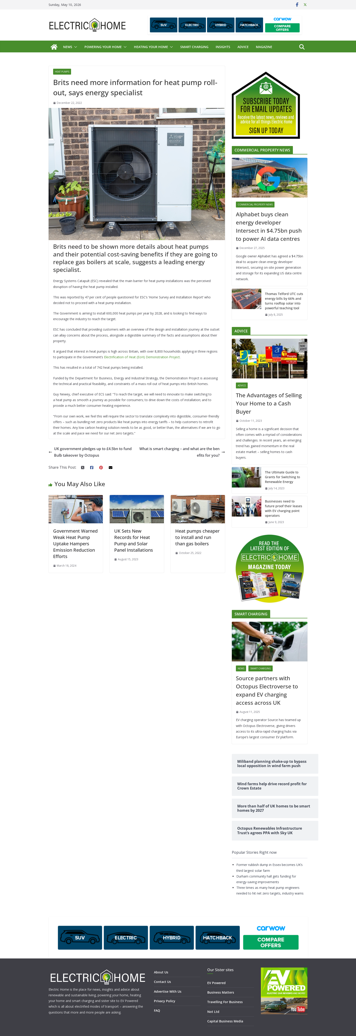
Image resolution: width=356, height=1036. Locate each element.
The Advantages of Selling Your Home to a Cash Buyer (269, 403)
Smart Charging (194, 47)
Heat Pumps (62, 71)
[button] (74, 47)
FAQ (157, 1010)
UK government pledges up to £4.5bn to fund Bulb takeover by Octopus (90, 452)
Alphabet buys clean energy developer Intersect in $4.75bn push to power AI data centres (269, 226)
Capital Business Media (225, 1021)
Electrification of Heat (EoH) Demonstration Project (142, 357)
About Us (161, 972)
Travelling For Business (225, 1002)
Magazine (264, 47)
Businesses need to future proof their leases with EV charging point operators (283, 508)
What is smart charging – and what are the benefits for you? (182, 452)
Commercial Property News (255, 204)
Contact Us (162, 982)
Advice (243, 47)
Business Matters (220, 992)
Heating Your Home (151, 47)
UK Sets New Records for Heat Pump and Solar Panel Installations (133, 540)
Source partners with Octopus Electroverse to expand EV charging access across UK (267, 690)
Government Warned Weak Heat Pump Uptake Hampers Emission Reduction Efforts (75, 543)
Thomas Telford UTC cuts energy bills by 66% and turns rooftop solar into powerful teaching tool (284, 301)
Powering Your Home (103, 47)
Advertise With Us (167, 991)
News (67, 47)
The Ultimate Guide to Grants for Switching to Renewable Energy (282, 477)
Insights (223, 47)
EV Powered (216, 983)
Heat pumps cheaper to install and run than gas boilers (197, 537)
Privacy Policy (164, 1001)
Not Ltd (213, 1011)
